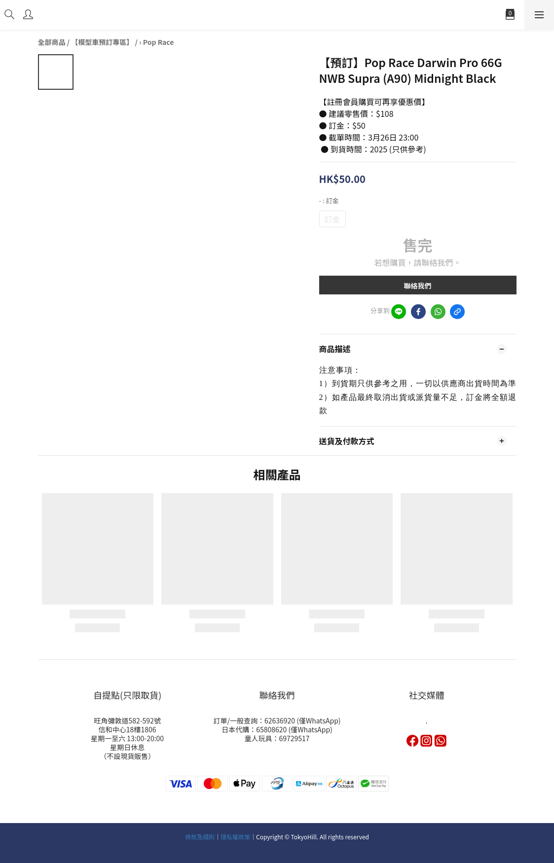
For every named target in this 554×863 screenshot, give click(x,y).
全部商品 (52, 42)
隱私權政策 (235, 836)
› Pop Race (156, 42)
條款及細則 (200, 836)
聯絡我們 (418, 285)
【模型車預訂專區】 (102, 42)
